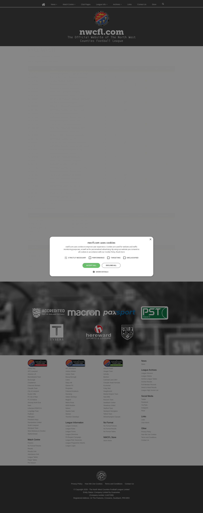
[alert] (101, 256)
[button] (101, 271)
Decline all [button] (111, 265)
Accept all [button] (91, 265)
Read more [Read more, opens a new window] (120, 252)
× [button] (150, 239)
